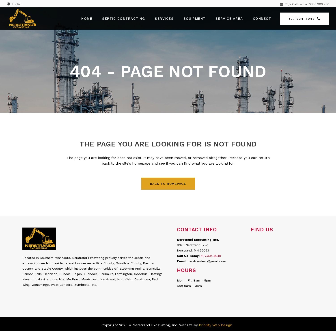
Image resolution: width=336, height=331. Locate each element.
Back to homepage (168, 183)
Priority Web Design (215, 325)
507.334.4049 (211, 256)
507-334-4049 (305, 18)
